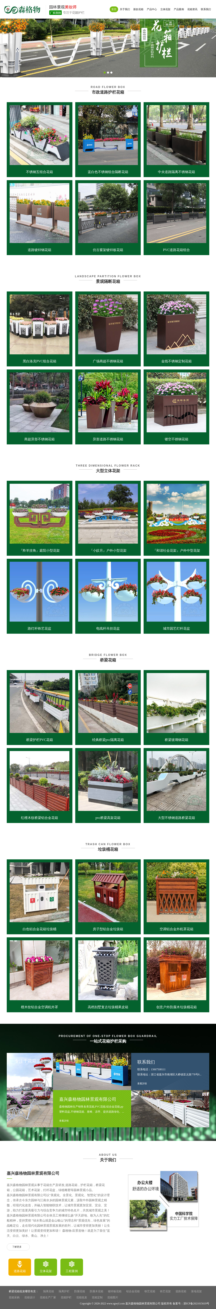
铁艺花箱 (149, 1291)
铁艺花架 (165, 1291)
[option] (20, 1267)
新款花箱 (138, 9)
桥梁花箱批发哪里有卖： (23, 1291)
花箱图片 (112, 1297)
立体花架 (165, 9)
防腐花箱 (79, 1291)
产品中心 (152, 9)
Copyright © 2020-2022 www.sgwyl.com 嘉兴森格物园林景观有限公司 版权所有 (126, 1303)
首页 (113, 9)
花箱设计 (29, 1297)
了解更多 (18, 1247)
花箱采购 (14, 1297)
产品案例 (179, 9)
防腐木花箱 (96, 1291)
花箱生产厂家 (48, 1297)
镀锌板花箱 (115, 1291)
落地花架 (196, 1291)
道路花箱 (181, 1291)
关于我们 (125, 9)
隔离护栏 (64, 1291)
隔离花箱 (48, 1291)
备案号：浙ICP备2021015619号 (191, 1303)
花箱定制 (97, 1297)
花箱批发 (81, 1297)
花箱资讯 (192, 9)
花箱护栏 (66, 1297)
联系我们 (206, 9)
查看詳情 (65, 1121)
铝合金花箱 (133, 1291)
